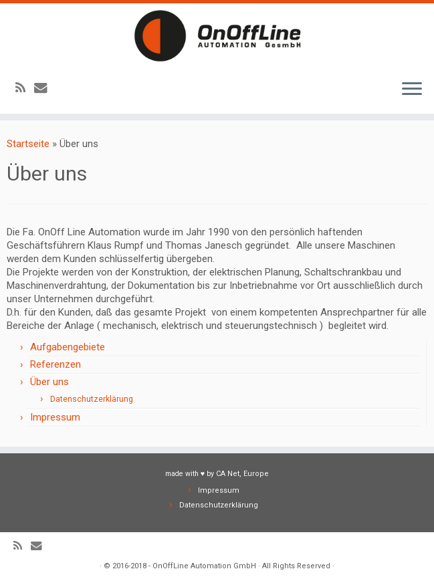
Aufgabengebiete (67, 347)
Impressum (55, 417)
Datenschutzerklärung (91, 399)
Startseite (28, 144)
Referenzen (55, 364)
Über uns (49, 382)
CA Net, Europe (242, 473)
